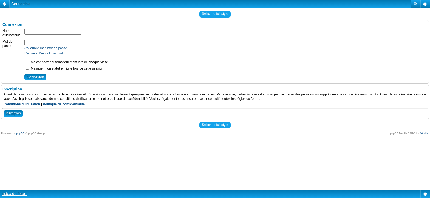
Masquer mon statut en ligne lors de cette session (64, 68)
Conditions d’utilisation (22, 104)
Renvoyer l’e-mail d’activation (45, 53)
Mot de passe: (7, 44)
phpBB (20, 133)
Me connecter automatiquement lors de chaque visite (67, 62)
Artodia (424, 133)
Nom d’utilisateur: (11, 33)
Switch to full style (215, 14)
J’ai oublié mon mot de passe (45, 48)
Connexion (20, 4)
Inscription (13, 113)
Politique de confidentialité (64, 104)
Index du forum (14, 193)
